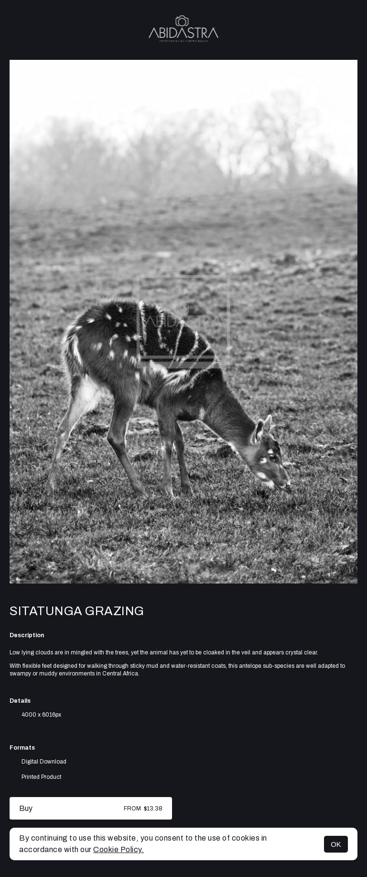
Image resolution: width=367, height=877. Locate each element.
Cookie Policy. (118, 849)
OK (336, 844)
